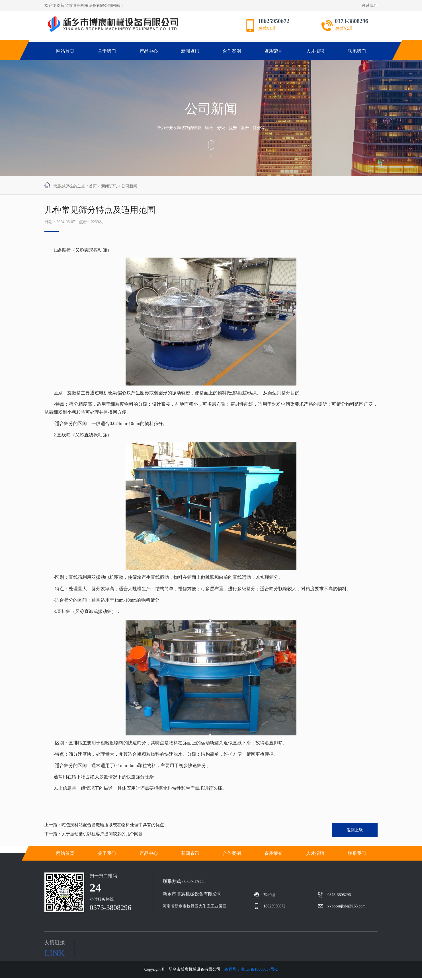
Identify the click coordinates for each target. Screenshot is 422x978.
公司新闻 (129, 186)
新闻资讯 (109, 186)
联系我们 (370, 5)
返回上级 (355, 830)
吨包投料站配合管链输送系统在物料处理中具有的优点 (113, 824)
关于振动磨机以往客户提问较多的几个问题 (102, 834)
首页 (93, 186)
